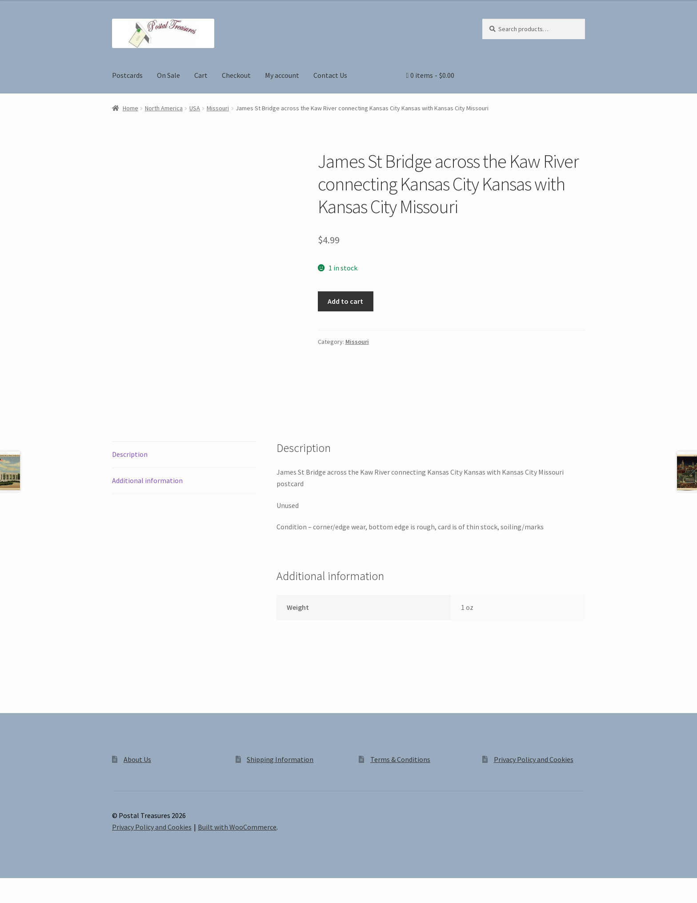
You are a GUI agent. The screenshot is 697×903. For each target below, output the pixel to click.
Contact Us (330, 75)
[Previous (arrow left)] (10, 898)
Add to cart (345, 301)
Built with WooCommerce (237, 826)
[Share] (53, 886)
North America (164, 108)
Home (130, 108)
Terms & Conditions (400, 759)
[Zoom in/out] (10, 886)
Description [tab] (130, 454)
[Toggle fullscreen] (31, 886)
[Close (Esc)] (74, 886)
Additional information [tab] (147, 480)
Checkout (236, 75)
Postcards (127, 75)
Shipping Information (280, 759)
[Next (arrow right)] (31, 898)
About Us (137, 759)
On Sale (168, 75)
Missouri (218, 108)
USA (194, 108)
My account (282, 75)
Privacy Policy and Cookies (533, 759)
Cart (201, 75)
